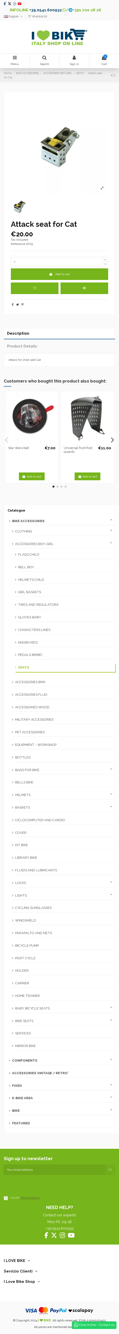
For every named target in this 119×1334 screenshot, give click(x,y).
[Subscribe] (110, 1169)
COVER (20, 833)
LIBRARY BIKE (26, 858)
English (13, 16)
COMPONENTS (24, 1060)
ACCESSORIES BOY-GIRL (34, 544)
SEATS (23, 667)
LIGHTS (21, 895)
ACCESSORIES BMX (30, 682)
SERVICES (23, 1033)
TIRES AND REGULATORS (38, 605)
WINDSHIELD (25, 920)
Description (18, 333)
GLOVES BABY (29, 617)
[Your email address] (54, 1169)
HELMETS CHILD (31, 580)
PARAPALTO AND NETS (33, 933)
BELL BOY (26, 567)
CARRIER (22, 983)
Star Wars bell (18, 448)
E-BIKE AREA (22, 1098)
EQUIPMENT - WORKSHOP (35, 745)
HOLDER (22, 970)
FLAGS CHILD (28, 554)
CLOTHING (23, 531)
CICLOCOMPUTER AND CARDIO (40, 820)
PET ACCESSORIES (30, 732)
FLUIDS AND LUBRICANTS (36, 870)
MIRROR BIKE (25, 1046)
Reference (18, 244)
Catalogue (16, 510)
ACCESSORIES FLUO (31, 694)
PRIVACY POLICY (30, 1197)
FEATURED (21, 1123)
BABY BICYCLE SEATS (32, 1008)
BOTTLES (23, 757)
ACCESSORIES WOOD (32, 707)
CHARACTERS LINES (34, 630)
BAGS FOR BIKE (27, 770)
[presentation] (42, 1185)
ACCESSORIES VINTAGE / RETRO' (40, 1073)
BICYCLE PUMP (27, 945)
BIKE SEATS (24, 1021)
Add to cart (59, 274)
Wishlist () (37, 16)
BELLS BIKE (24, 782)
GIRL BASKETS (29, 592)
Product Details (22, 346)
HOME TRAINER (27, 996)
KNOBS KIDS (28, 642)
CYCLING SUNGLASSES (33, 908)
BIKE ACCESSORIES (28, 521)
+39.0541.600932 (45, 10)
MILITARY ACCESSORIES (34, 719)
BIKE (16, 1111)
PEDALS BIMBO (30, 655)
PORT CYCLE (25, 958)
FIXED (17, 1086)
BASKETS (22, 807)
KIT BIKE (21, 845)
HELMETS (23, 795)
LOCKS (20, 883)
